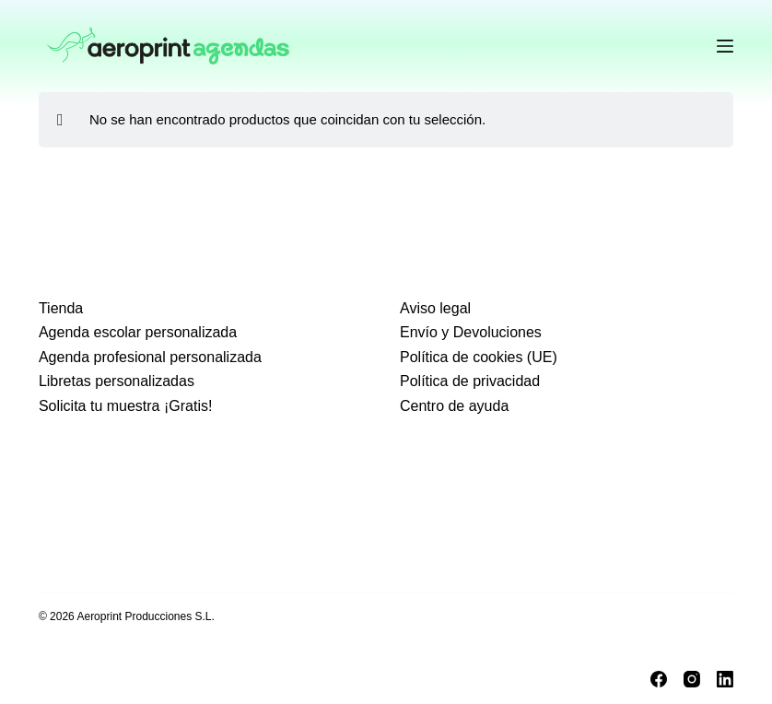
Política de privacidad (470, 381)
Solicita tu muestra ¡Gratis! (126, 406)
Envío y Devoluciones (471, 332)
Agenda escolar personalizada (138, 332)
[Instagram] (692, 679)
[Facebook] (658, 679)
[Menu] (725, 46)
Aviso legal (435, 308)
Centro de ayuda (454, 406)
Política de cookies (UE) (478, 357)
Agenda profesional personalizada (150, 357)
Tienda (61, 308)
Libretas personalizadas (116, 381)
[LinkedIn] (725, 679)
